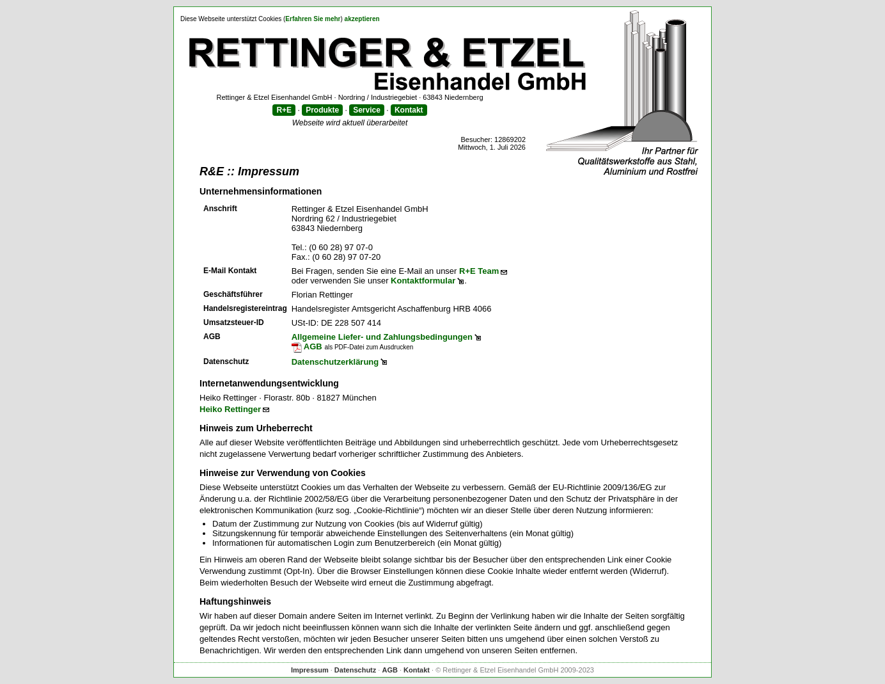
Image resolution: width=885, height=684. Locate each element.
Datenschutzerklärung (335, 362)
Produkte (322, 110)
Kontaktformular (423, 280)
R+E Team (479, 271)
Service (366, 110)
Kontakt (409, 110)
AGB (307, 346)
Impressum (310, 670)
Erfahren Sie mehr (312, 18)
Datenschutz (355, 670)
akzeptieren (362, 18)
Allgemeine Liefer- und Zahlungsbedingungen (382, 337)
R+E (284, 110)
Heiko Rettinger (230, 409)
